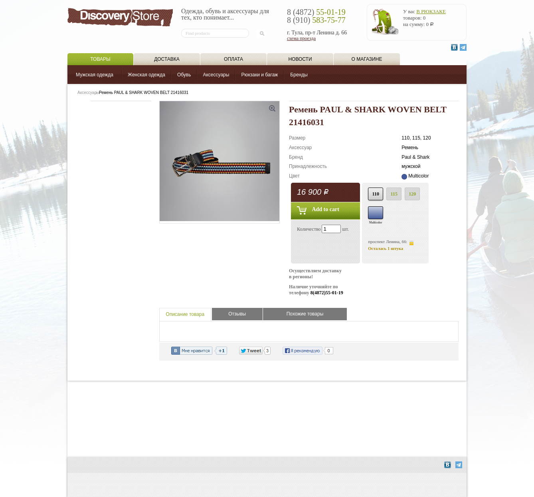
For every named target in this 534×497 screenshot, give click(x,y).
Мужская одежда (94, 75)
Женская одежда (146, 75)
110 (375, 194)
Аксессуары (216, 75)
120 (412, 194)
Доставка (167, 59)
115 (394, 194)
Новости (300, 59)
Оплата (233, 59)
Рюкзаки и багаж (259, 75)
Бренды (298, 75)
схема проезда (301, 38)
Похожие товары (305, 314)
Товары (100, 59)
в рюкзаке (431, 11)
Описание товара (185, 314)
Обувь (184, 75)
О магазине (367, 59)
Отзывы (237, 314)
